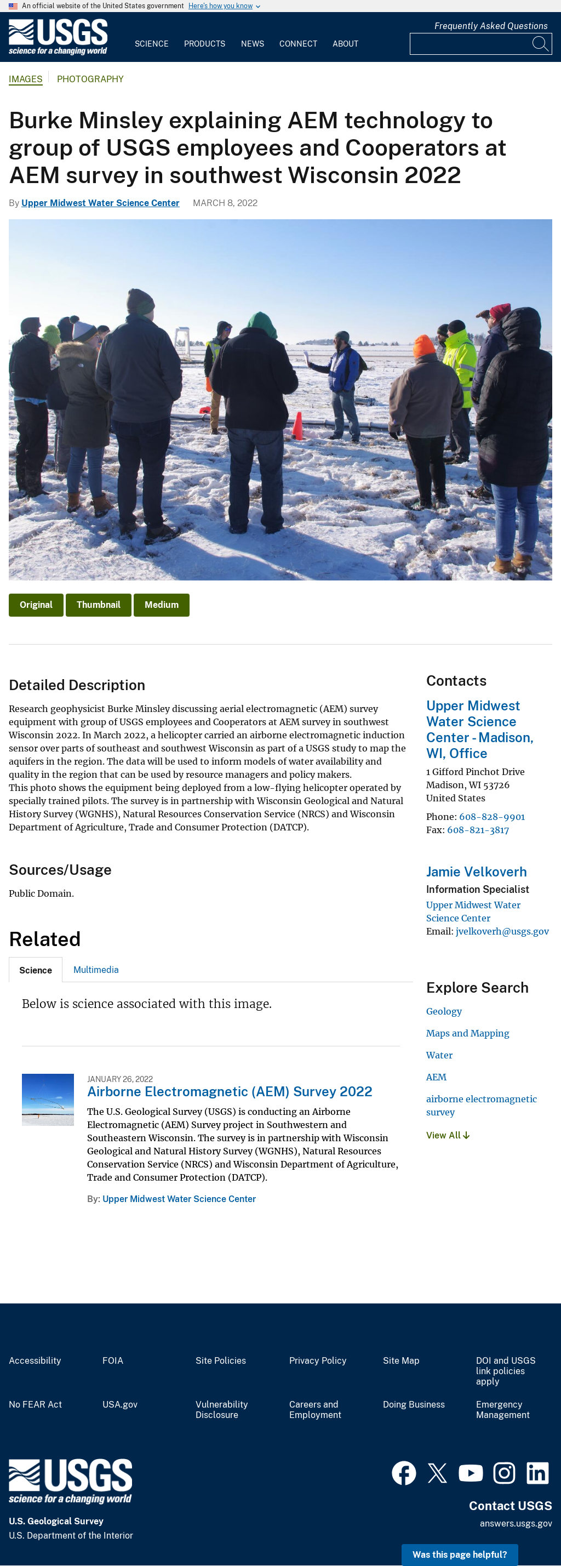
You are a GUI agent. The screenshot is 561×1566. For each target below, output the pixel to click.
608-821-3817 (478, 829)
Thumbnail (99, 605)
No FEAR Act (35, 1405)
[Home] (58, 53)
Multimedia (96, 970)
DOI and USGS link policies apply (506, 1371)
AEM (436, 1077)
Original (36, 605)
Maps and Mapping (468, 1033)
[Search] (541, 44)
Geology (444, 1011)
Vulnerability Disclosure (222, 1410)
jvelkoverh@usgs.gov (502, 931)
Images (26, 79)
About (345, 43)
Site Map (401, 1361)
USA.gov (120, 1405)
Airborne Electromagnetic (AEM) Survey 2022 (230, 1091)
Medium (162, 605)
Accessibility (35, 1361)
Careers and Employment (315, 1410)
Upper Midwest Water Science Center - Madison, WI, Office (480, 729)
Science (152, 43)
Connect (298, 43)
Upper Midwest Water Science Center (100, 203)
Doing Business (414, 1405)
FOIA (112, 1361)
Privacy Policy (318, 1361)
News (252, 43)
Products (204, 43)
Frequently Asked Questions (491, 26)
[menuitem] (151, 37)
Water (439, 1055)
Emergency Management (503, 1410)
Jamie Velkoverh (476, 871)
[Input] (481, 44)
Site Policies (221, 1361)
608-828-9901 (492, 816)
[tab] (35, 969)
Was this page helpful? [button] (460, 1555)
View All (448, 1135)
